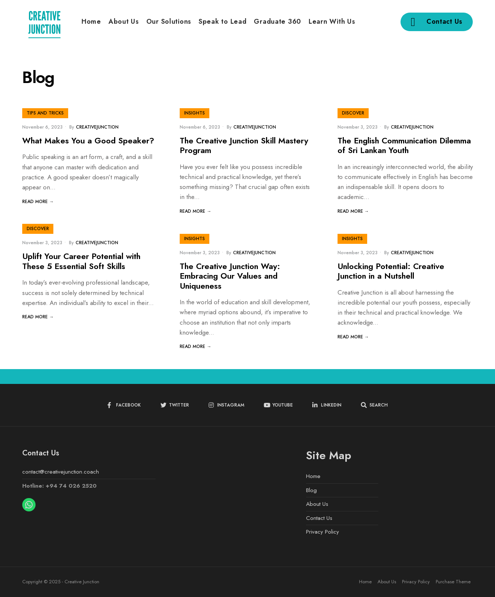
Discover (353, 113)
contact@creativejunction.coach (60, 472)
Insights (194, 113)
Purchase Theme (453, 581)
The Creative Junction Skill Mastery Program (244, 145)
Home (91, 21)
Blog (311, 490)
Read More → (38, 201)
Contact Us (436, 22)
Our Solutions (168, 21)
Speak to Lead (222, 21)
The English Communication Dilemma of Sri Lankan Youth (404, 145)
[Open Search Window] (374, 405)
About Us (124, 21)
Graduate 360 (277, 21)
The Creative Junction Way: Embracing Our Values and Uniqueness (230, 276)
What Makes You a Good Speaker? (88, 140)
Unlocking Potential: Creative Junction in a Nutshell (391, 271)
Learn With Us (332, 21)
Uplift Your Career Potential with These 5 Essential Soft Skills (81, 261)
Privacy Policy (322, 532)
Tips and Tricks (45, 113)
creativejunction (97, 127)
